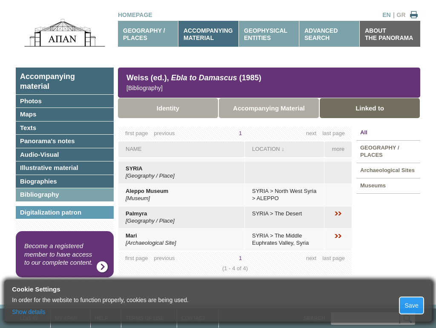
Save (411, 305)
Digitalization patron (50, 212)
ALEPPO (268, 198)
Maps (28, 114)
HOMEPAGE (135, 14)
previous (164, 133)
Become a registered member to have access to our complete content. (58, 254)
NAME (134, 149)
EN (386, 14)
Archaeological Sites (387, 170)
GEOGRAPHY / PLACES (144, 34)
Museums (373, 185)
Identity (168, 108)
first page (136, 133)
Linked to (370, 108)
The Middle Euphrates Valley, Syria (280, 239)
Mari (131, 235)
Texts (28, 127)
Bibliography (39, 194)
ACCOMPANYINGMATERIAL (208, 34)
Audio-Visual (39, 154)
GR (401, 14)
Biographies (38, 181)
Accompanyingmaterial (47, 81)
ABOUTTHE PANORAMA (389, 34)
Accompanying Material (268, 108)
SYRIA (134, 168)
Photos (31, 101)
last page (333, 133)
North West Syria (295, 191)
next (311, 133)
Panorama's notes (47, 140)
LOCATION (266, 149)
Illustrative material (49, 167)
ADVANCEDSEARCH (321, 34)
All (363, 132)
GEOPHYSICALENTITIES (265, 34)
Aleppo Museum (147, 191)
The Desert (288, 213)
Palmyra (136, 213)
